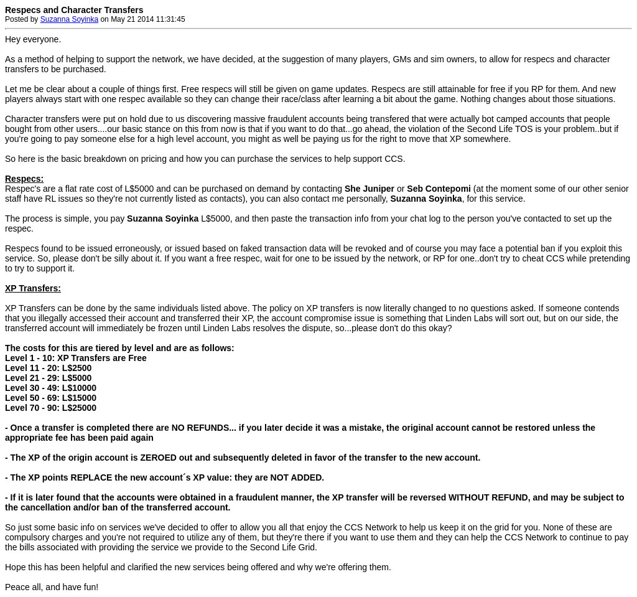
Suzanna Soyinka (69, 19)
